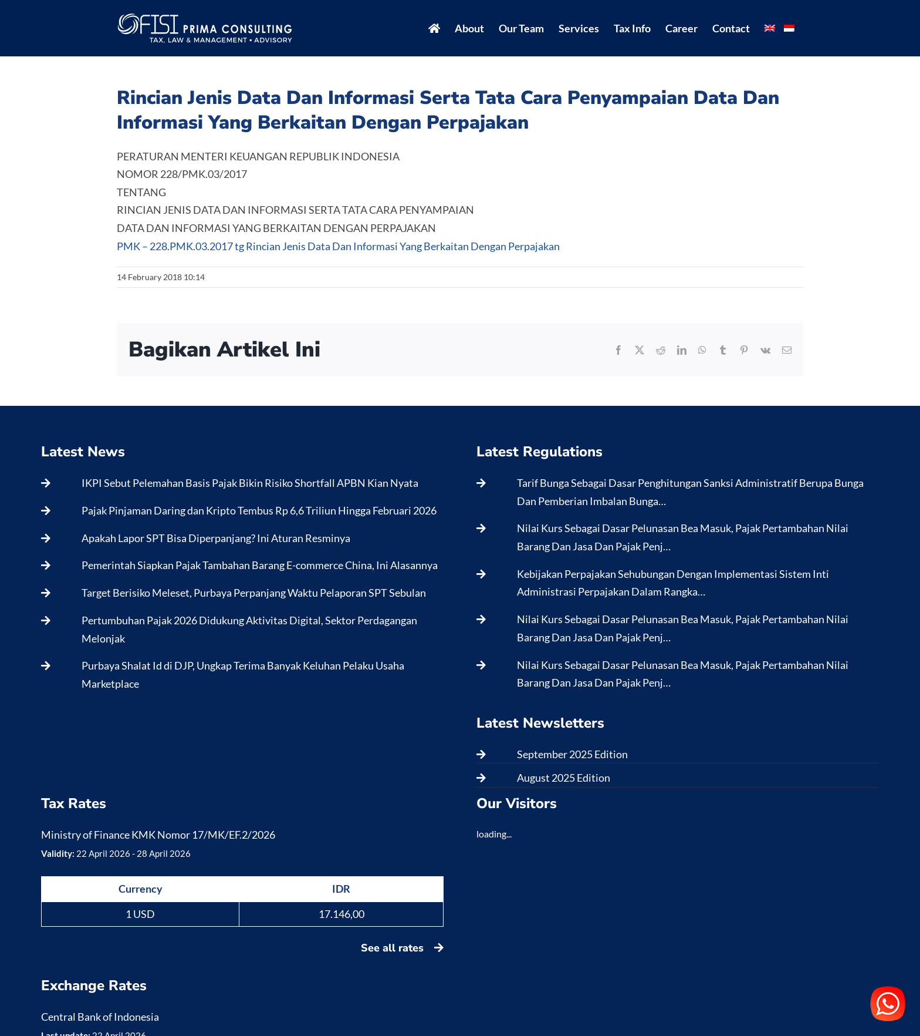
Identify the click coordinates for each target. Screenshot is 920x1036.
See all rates (402, 948)
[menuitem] (770, 28)
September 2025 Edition (572, 754)
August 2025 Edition (563, 777)
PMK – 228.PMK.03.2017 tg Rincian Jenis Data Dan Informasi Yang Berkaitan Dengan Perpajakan (338, 246)
